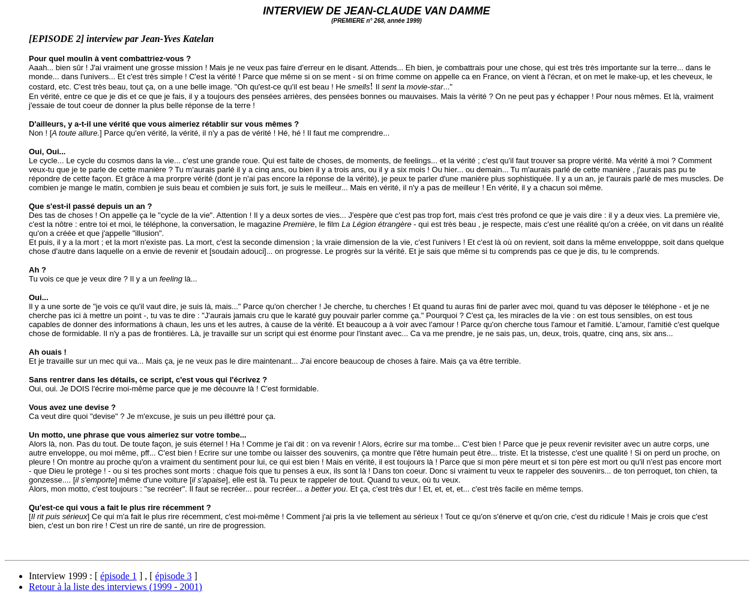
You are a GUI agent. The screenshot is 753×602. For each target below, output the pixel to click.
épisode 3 (173, 576)
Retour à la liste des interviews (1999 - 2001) (115, 587)
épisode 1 (118, 576)
